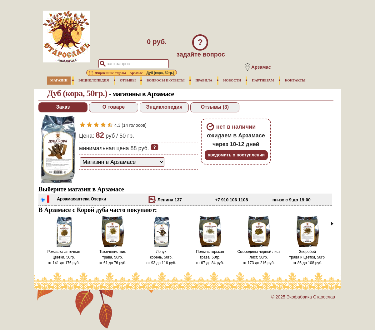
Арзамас (66, 198)
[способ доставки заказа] (122, 162)
